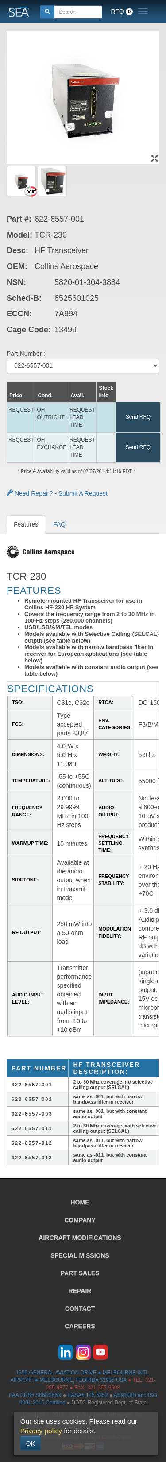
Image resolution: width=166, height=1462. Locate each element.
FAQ (59, 524)
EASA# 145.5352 (87, 1395)
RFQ (122, 11)
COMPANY (80, 1219)
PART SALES (80, 1273)
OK (30, 1443)
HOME (80, 1202)
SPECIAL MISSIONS (79, 1255)
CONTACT (80, 1308)
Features (26, 524)
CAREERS (80, 1326)
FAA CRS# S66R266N (35, 1395)
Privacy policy (41, 1431)
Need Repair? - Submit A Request (57, 493)
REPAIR (80, 1290)
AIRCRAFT (80, 1237)
